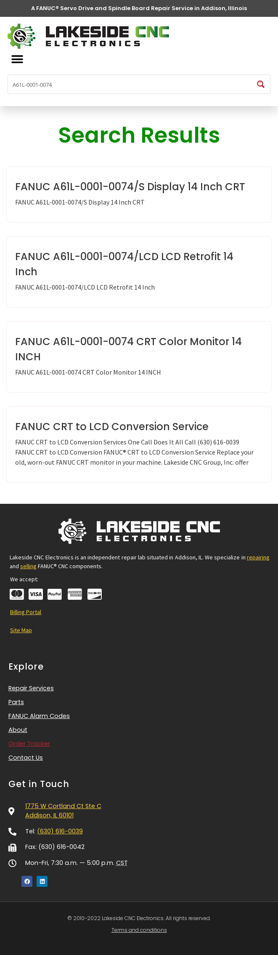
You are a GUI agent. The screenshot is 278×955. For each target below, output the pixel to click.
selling (28, 566)
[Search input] (130, 84)
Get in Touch (38, 784)
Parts (16, 702)
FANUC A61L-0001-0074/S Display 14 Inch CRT (130, 187)
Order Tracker (29, 744)
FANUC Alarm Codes (39, 716)
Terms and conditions (139, 930)
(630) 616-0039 (60, 831)
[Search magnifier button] (261, 84)
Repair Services (33, 688)
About (17, 730)
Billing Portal (25, 612)
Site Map (21, 630)
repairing (258, 557)
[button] (17, 59)
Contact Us (25, 757)
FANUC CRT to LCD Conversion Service (112, 427)
